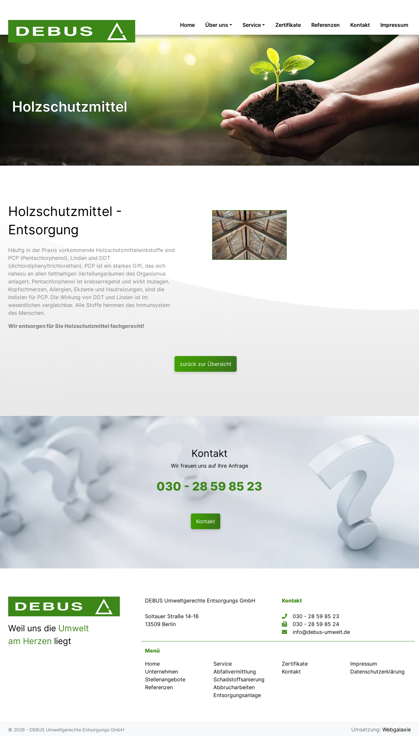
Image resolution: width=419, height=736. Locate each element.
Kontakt (291, 671)
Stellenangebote (165, 679)
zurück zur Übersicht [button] (205, 364)
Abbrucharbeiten (234, 687)
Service (222, 663)
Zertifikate (295, 663)
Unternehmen (161, 671)
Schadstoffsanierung (238, 679)
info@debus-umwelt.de (321, 632)
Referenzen (159, 687)
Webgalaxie (396, 729)
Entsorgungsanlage (237, 695)
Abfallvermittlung (234, 671)
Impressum (363, 663)
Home (152, 663)
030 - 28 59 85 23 (209, 486)
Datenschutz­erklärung (377, 671)
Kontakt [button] (205, 521)
